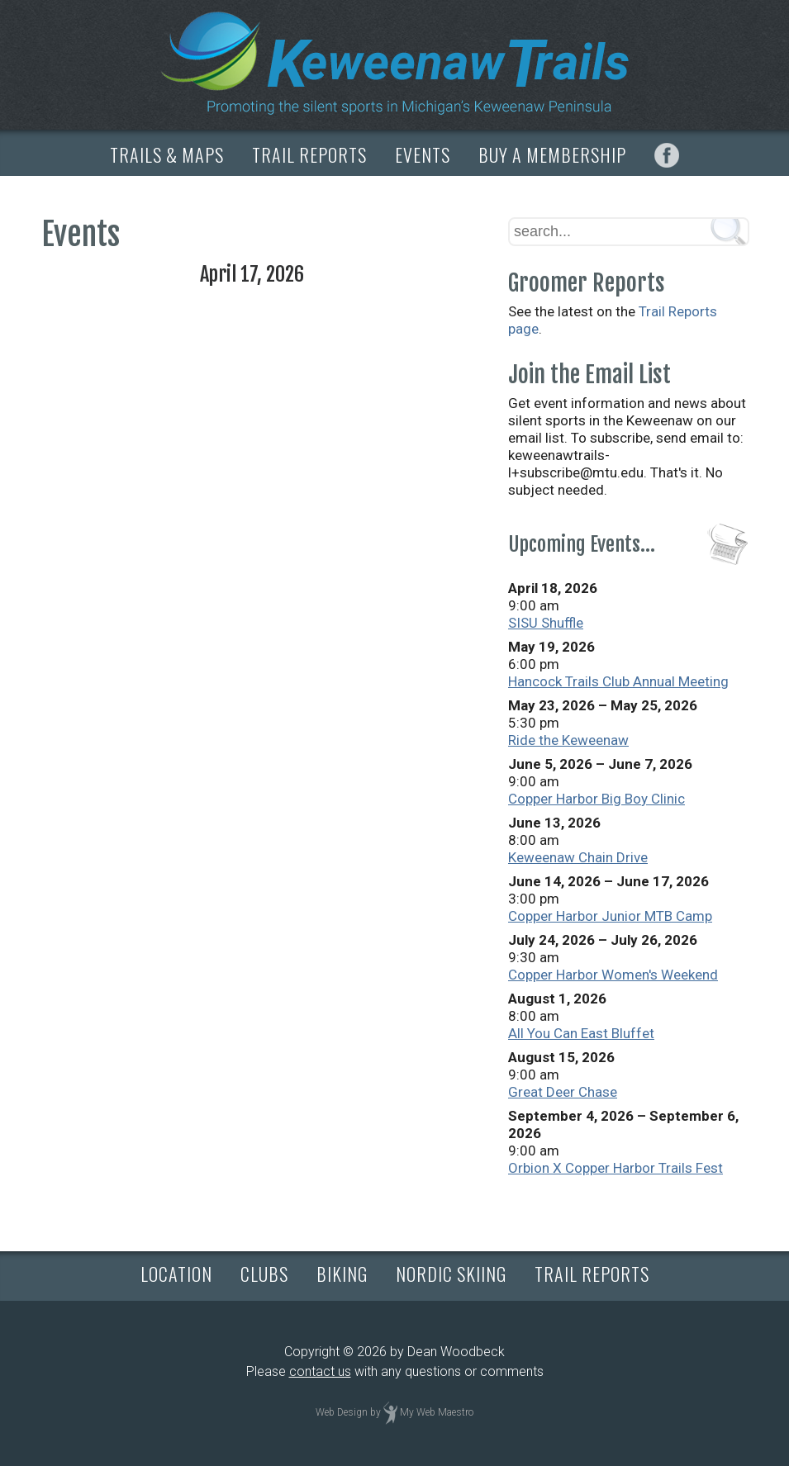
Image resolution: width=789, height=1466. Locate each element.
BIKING (342, 1273)
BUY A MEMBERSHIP (552, 154)
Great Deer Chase (562, 1092)
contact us (320, 1371)
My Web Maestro (436, 1412)
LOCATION (176, 1273)
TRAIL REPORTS (309, 154)
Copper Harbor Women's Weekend (613, 974)
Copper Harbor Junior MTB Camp (610, 916)
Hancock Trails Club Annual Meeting (618, 681)
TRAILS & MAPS (167, 154)
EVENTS (422, 154)
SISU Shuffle (545, 622)
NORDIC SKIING (451, 1273)
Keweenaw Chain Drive (578, 857)
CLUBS (264, 1273)
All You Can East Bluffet (581, 1033)
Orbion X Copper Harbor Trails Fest (615, 1168)
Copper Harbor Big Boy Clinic (596, 798)
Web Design (342, 1412)
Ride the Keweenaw (568, 740)
